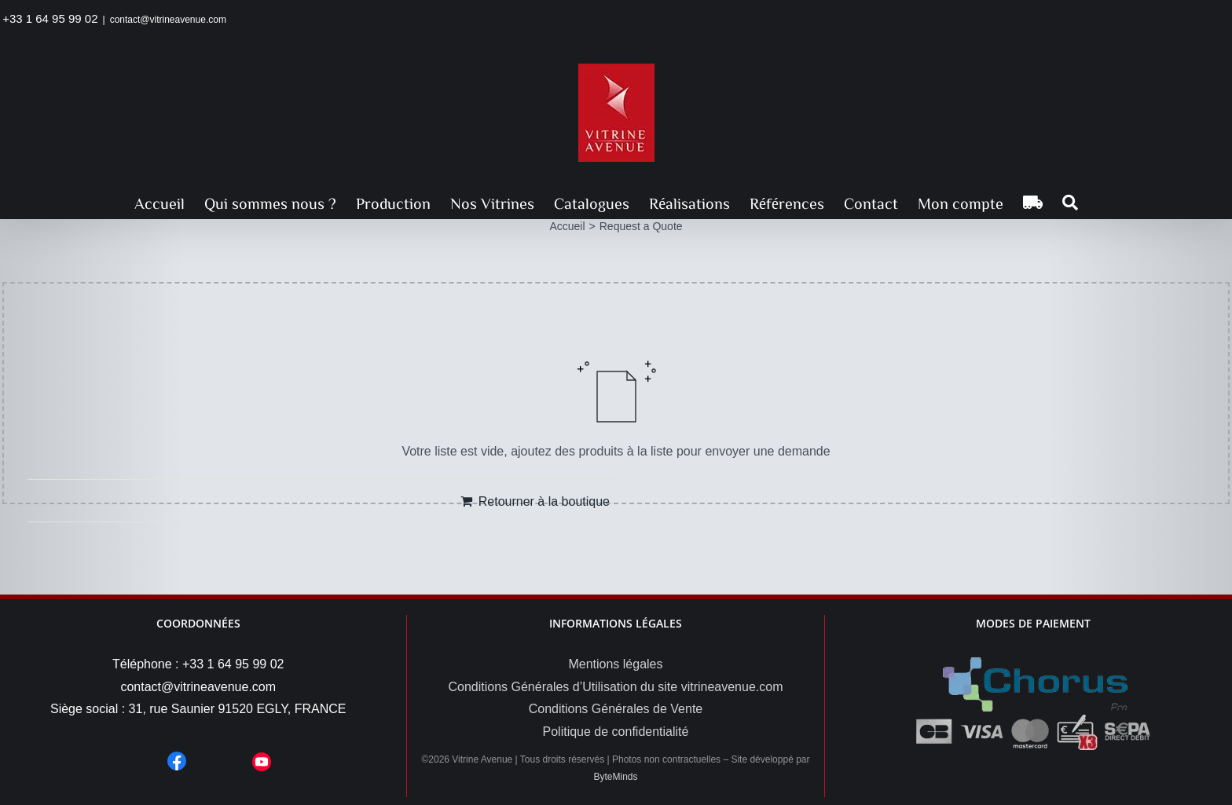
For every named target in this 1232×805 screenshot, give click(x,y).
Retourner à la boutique (544, 501)
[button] (1070, 202)
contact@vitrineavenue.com (168, 19)
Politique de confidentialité (616, 731)
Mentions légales (615, 664)
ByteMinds (615, 776)
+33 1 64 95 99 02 (49, 18)
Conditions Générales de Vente (615, 708)
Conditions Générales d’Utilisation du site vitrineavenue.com (615, 686)
